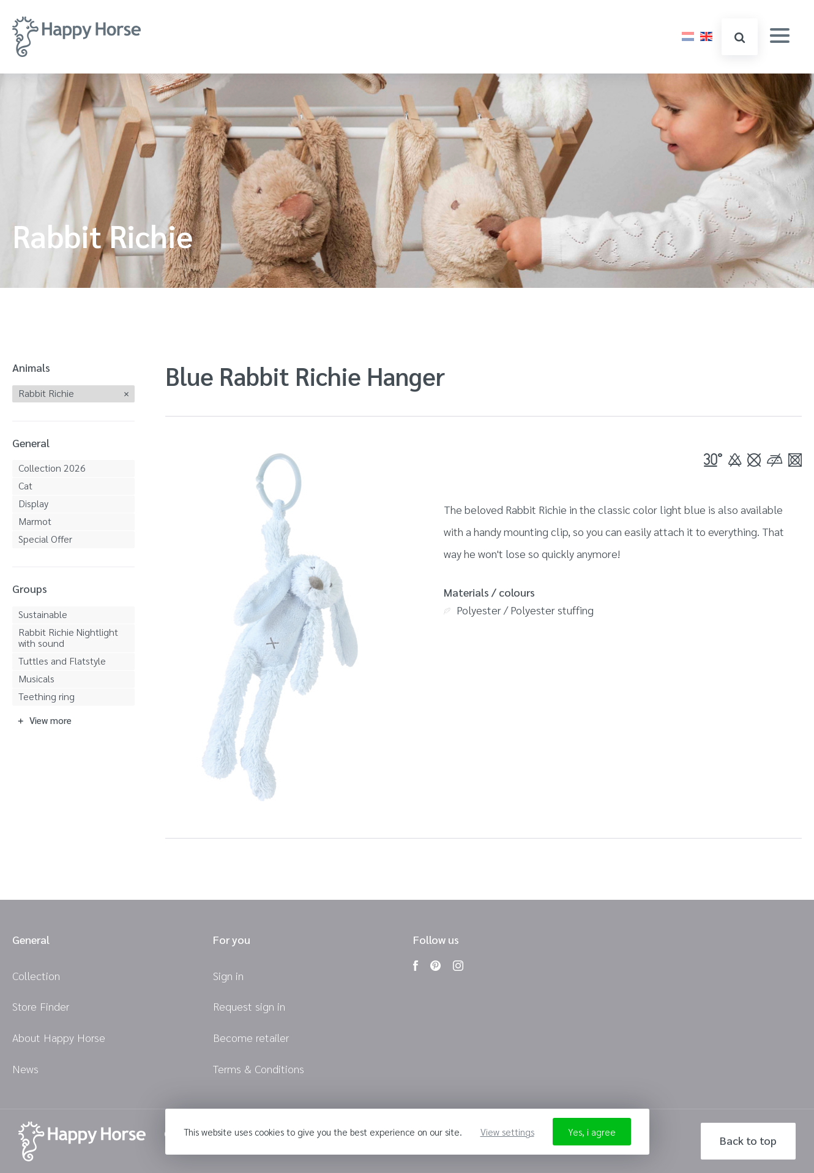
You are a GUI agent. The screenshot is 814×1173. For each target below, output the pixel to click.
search (739, 37)
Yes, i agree (592, 1131)
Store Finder (40, 1006)
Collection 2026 (52, 467)
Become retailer (251, 1037)
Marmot (34, 521)
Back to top (748, 1140)
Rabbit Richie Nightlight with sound (68, 637)
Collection (36, 975)
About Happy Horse (58, 1037)
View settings (507, 1131)
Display (33, 503)
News (25, 1069)
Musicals (36, 678)
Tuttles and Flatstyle (62, 660)
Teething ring (46, 696)
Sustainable (42, 614)
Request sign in (249, 1006)
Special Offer (45, 538)
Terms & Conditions (258, 1069)
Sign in (228, 975)
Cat (25, 485)
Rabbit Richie (46, 393)
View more (50, 720)
